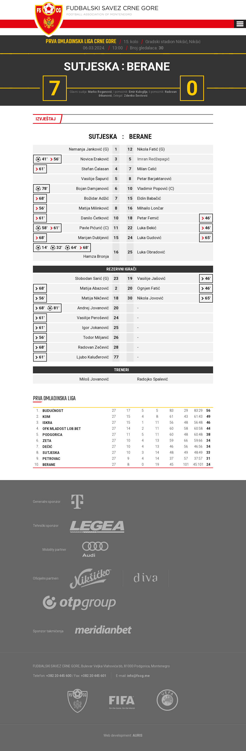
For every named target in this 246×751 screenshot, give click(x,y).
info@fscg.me (138, 676)
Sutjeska (51, 453)
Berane (49, 465)
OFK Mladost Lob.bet (62, 429)
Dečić (47, 447)
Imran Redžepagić (153, 159)
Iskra (47, 423)
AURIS (137, 735)
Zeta (47, 441)
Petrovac (51, 459)
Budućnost (53, 411)
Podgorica (52, 435)
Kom (46, 417)
